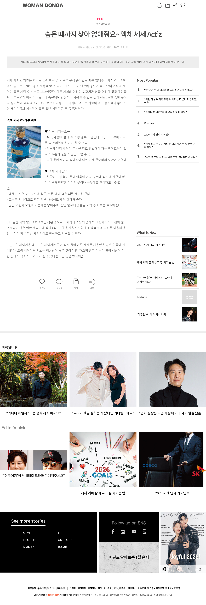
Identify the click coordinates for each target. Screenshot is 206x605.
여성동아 (31, 588)
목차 (177, 569)
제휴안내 (132, 588)
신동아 (73, 588)
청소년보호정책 (172, 588)
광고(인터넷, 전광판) (116, 588)
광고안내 (51, 588)
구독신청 (41, 588)
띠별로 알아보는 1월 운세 (129, 557)
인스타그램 (123, 531)
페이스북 (113, 531)
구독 (187, 569)
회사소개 (102, 588)
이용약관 (142, 588)
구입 (198, 569)
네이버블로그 (144, 531)
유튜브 (134, 531)
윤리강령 (61, 588)
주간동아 (82, 588)
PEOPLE (103, 19)
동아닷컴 (92, 588)
